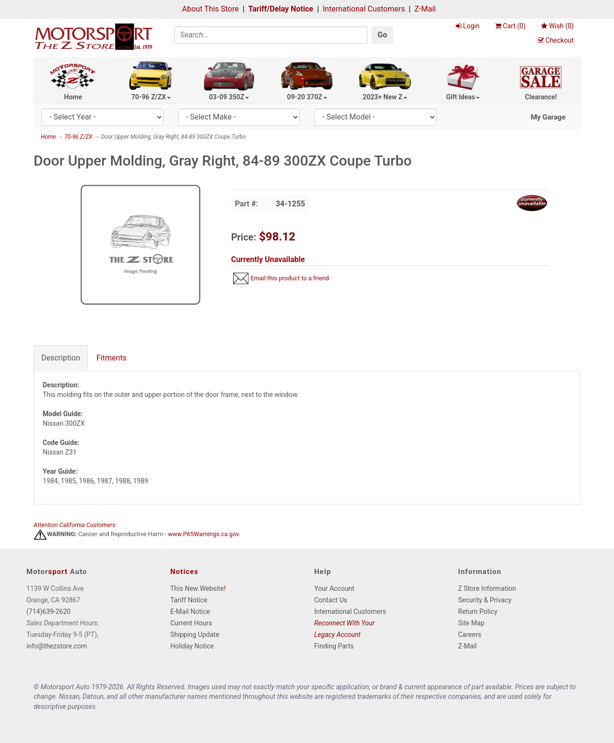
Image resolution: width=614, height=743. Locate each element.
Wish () (557, 26)
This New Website (197, 588)
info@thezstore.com (56, 646)
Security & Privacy (484, 600)
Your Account (334, 588)
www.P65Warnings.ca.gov (203, 534)
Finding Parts (334, 646)
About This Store (210, 8)
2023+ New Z (385, 97)
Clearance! (541, 97)
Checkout (556, 40)
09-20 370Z (307, 97)
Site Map (471, 623)
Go (382, 34)
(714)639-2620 (48, 611)
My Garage (548, 117)
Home (73, 97)
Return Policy (477, 611)
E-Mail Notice (190, 611)
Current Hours (191, 623)
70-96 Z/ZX (151, 97)
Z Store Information (487, 588)
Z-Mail (425, 8)
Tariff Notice (188, 600)
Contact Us (330, 600)
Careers (469, 634)
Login (468, 26)
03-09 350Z (229, 97)
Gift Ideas (463, 97)
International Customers (364, 8)
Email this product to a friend (289, 278)
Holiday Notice (192, 646)
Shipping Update (194, 634)
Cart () (510, 26)
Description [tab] (60, 357)
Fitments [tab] (111, 357)
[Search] (271, 35)
